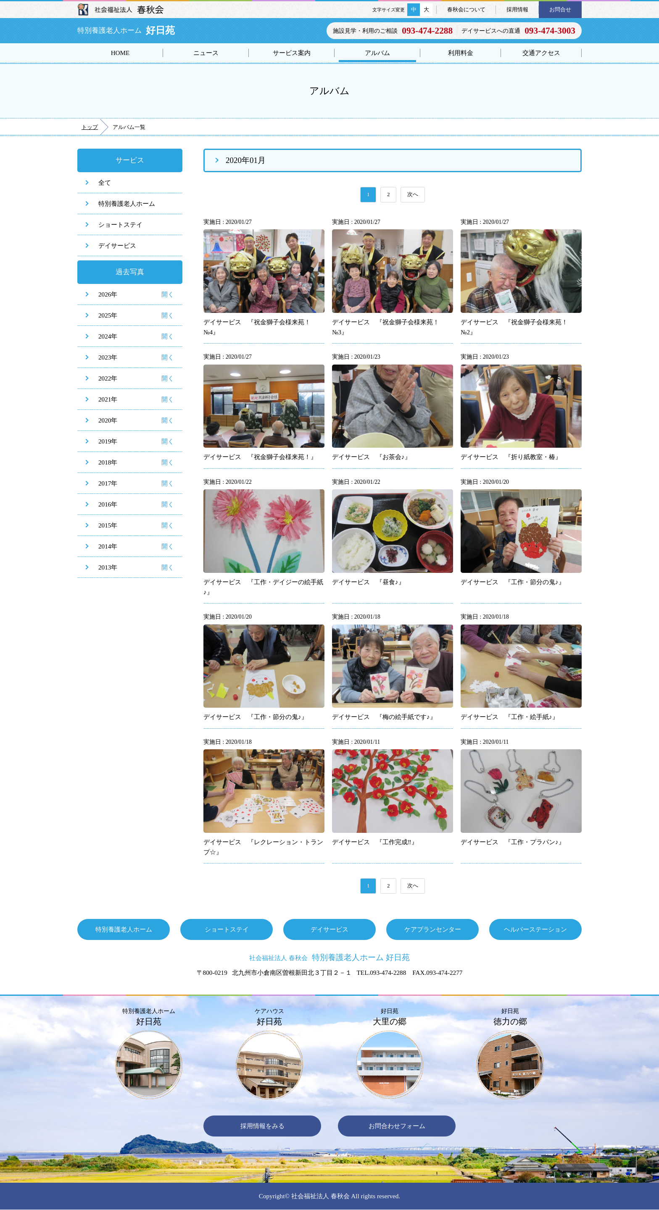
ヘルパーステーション (535, 929)
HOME (120, 52)
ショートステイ (120, 224)
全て (104, 182)
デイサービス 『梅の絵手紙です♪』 (384, 717)
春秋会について (466, 9)
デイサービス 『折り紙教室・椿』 (511, 457)
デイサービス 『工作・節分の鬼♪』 (513, 581)
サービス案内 (292, 52)
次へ (412, 195)
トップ (90, 127)
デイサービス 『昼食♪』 (368, 581)
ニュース (206, 52)
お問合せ (560, 9)
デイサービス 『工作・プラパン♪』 (513, 841)
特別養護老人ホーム (126, 203)
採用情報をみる (262, 1125)
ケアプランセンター (432, 929)
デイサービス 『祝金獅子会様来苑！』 (260, 457)
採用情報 (517, 9)
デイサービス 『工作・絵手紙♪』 (510, 717)
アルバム (377, 52)
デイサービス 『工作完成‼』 (375, 841)
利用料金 (460, 52)
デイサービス (117, 245)
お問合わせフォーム (397, 1125)
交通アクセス (541, 52)
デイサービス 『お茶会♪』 (371, 457)
